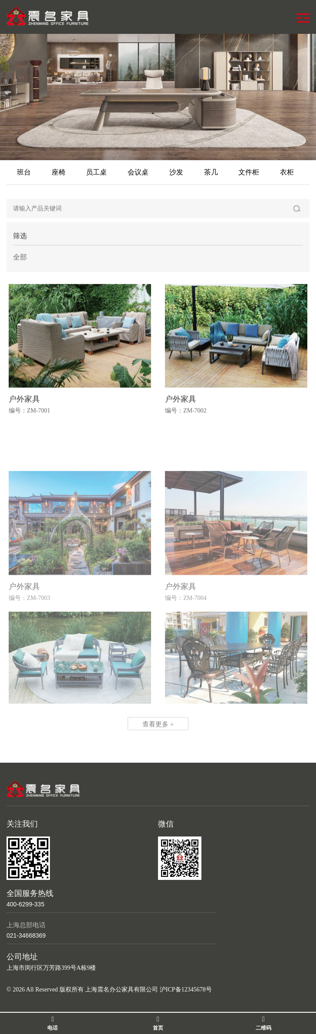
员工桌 (96, 172)
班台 (24, 172)
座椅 (59, 172)
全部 (20, 259)
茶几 (211, 172)
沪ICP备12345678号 (186, 989)
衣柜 (287, 172)
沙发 (176, 172)
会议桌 (138, 172)
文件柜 (248, 172)
